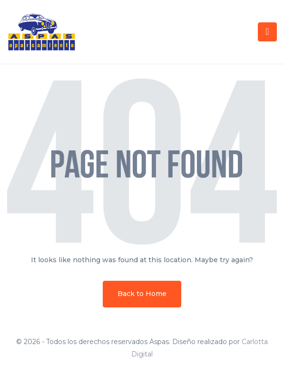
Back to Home (142, 293)
